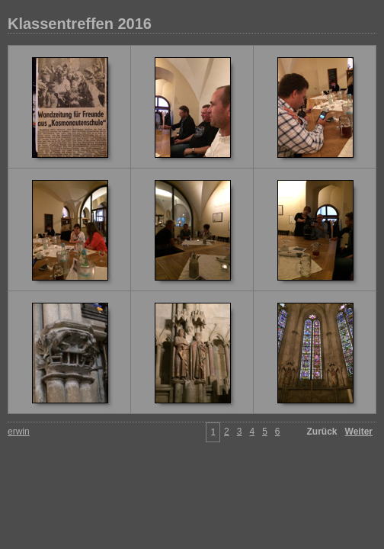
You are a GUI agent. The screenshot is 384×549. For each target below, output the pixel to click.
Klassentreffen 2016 (80, 23)
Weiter (359, 431)
